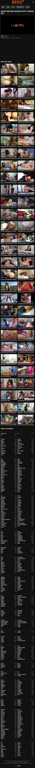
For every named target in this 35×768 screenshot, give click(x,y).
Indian (2, 610)
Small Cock (3, 721)
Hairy (2, 595)
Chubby (19, 505)
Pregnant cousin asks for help (24, 206)
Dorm (2, 539)
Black (2, 478)
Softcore (2, 722)
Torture (19, 753)
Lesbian (2, 640)
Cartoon (2, 500)
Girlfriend (3, 581)
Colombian (20, 511)
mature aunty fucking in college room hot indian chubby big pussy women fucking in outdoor (9, 206)
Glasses (19, 582)
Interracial (3, 613)
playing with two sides (5, 400)
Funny (19, 571)
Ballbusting (20, 463)
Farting (19, 559)
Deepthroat (20, 532)
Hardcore (3, 598)
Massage (19, 650)
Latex (19, 636)
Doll (1, 538)
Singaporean (20, 718)
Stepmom (3, 730)
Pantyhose (20, 682)
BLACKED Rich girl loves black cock (8, 352)
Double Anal (20, 539)
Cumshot (3, 524)
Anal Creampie (21, 444)
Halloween (20, 595)
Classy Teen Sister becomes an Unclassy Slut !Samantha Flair (26, 134)
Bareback (3, 465)
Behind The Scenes (22, 468)
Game (19, 577)
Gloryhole (3, 583)
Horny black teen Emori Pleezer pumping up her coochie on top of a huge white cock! (26, 352)
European (20, 551)
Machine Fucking (21, 647)
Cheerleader (3, 503)
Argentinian (20, 447)
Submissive (3, 734)
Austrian (19, 453)
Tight (2, 750)
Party (2, 684)
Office (2, 671)
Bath (19, 465)
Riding (19, 701)
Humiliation (3, 604)
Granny (2, 587)
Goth (2, 586)
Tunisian (2, 755)
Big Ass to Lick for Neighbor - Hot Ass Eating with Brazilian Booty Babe (9, 243)
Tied (18, 749)
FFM (13, 7)
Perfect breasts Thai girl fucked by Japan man (26, 267)
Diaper (19, 534)
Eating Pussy (3, 547)
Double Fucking (4, 540)
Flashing (2, 566)
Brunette (19, 487)
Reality (2, 700)
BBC (2, 459)
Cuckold (2, 522)
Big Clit (2, 473)
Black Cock (20, 478)
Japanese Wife (4, 624)
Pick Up (19, 685)
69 (1, 434)
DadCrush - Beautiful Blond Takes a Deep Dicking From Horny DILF (26, 146)
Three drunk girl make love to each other (9, 98)
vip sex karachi (4, 73)
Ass (18, 449)
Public (2, 693)
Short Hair (20, 717)
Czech (2, 527)
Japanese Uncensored (22, 622)
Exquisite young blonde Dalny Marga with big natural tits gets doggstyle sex (9, 412)
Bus (18, 490)
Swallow (19, 734)
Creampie (12, 37)
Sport (2, 727)
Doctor (2, 536)
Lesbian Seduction (21, 640)
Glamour (2, 582)
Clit (18, 507)
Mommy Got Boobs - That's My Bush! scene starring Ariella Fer (9, 194)
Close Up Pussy (4, 509)
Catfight (2, 501)
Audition (2, 452)
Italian (19, 615)
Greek (19, 587)
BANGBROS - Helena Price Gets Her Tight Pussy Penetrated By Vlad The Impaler (9, 364)
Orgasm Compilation (22, 674)
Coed (19, 510)
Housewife (3, 603)
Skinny (2, 720)
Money (2, 657)
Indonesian (20, 610)
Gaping (19, 578)
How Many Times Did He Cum (24, 219)
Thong (19, 747)
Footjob (2, 568)
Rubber (19, 704)
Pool (2, 689)
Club (2, 510)
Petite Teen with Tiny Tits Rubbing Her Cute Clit (26, 340)
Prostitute (20, 691)
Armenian (3, 448)
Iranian (2, 614)
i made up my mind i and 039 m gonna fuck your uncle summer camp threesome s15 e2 (26, 255)
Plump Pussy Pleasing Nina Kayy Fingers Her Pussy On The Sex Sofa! (26, 424)
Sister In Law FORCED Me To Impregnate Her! (9, 182)
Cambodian (3, 497)
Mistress (2, 656)
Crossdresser (20, 520)
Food (2, 567)
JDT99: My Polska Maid (6, 376)
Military (2, 655)
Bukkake (19, 489)
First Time (3, 565)
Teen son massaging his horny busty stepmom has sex (26, 110)
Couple (2, 516)
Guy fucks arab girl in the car (24, 243)
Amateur (2, 443)
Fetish (19, 562)
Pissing (19, 686)
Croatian (2, 520)
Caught (19, 501)
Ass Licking (3, 450)
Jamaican (3, 620)
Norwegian (3, 666)
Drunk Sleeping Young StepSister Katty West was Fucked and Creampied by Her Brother (9, 134)
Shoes (2, 717)
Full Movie (3, 571)
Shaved (19, 714)
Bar (18, 464)
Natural (2, 663)
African (19, 439)
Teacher (19, 743)
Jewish (19, 625)
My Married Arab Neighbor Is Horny (25, 73)
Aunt (19, 452)
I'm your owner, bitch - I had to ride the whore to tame (26, 279)
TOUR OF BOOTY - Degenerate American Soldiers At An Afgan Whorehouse (9, 110)
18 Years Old (3, 433)
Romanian (20, 702)
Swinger (2, 736)
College (2, 511)
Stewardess (20, 730)
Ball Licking (3, 463)
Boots (19, 482)
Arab (2, 447)
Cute (19, 526)
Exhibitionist (20, 552)
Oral (18, 673)
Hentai (2, 599)
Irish (18, 614)
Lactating (3, 636)
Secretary (3, 712)
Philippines (3, 685)
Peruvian (19, 684)
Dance (19, 531)
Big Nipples (20, 474)
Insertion (2, 611)
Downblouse (3, 542)
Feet (18, 561)
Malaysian (20, 648)
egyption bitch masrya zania (23, 85)
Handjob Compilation (22, 597)
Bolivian (2, 481)
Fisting (19, 565)
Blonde (2, 480)
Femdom (2, 562)
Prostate (2, 691)
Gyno (2, 591)
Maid (2, 648)
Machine (2, 647)
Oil (18, 671)
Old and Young (4, 673)
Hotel (8, 7)
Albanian (19, 440)
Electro (19, 549)
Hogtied (2, 601)
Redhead (19, 700)
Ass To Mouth (20, 450)
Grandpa (19, 586)
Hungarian (20, 604)
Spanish (19, 725)
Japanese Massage (22, 621)
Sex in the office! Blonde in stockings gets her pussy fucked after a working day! (9, 279)
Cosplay (19, 514)
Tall (1, 742)
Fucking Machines (21, 570)
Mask (2, 650)
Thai (2, 747)
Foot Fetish (20, 567)
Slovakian (20, 720)
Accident (2, 439)
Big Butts (19, 472)
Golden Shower (4, 585)
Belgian (2, 469)
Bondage (19, 481)
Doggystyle (20, 536)
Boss (2, 483)
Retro (2, 701)
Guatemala (3, 590)
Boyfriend (20, 485)
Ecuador (19, 547)
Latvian (19, 638)
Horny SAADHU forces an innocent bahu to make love (9, 388)
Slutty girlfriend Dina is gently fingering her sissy (9, 340)
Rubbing (2, 705)
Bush (2, 491)
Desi (2, 534)
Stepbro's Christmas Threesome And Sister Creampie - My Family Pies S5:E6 (26, 364)
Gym (19, 590)
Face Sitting (20, 557)
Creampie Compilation (5, 519)
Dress (19, 542)
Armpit (19, 448)
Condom (19, 513)
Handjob (2, 597)
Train (19, 754)
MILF (3, 7)
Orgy (2, 675)
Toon (19, 751)
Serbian (19, 713)
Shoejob (19, 716)
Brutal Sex (3, 489)
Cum (19, 522)
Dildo (2, 535)
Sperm (19, 726)
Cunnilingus (3, 526)
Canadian (3, 498)
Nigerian (2, 664)
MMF (19, 646)
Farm (2, 559)
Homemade (20, 601)
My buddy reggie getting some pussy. (8, 231)
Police (2, 687)
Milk (18, 655)
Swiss (19, 736)
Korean (19, 632)
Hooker (2, 602)
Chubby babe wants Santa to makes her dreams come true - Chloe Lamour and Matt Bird (26, 158)
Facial (2, 558)
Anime (19, 445)
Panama (19, 681)
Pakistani (3, 681)
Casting (19, 500)
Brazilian (2, 486)
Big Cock (19, 473)
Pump (19, 694)
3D (18, 433)
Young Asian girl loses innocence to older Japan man (26, 291)
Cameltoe (20, 497)
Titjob (19, 750)
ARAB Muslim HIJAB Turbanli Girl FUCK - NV (26, 182)
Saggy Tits (3, 709)
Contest (2, 514)
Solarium (19, 722)
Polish (19, 687)
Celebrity (2, 502)
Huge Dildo (20, 603)
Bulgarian (3, 490)
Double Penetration (22, 540)
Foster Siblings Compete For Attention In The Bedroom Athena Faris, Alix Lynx (9, 255)
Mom (19, 656)
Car (18, 498)
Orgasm (2, 674)
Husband (2, 606)
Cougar (19, 515)
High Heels (20, 599)
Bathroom (3, 467)
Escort (2, 551)
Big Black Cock (20, 7)
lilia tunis (3, 85)
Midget (19, 654)
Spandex (2, 725)
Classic (2, 507)
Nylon (19, 667)
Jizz (1, 626)
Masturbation (3, 651)
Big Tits (2, 476)
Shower (2, 718)
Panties (2, 682)
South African (20, 723)
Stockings (3, 731)
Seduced (19, 712)
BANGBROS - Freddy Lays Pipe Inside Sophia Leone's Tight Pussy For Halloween (26, 412)
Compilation (3, 513)
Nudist (19, 666)
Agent (2, 440)
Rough (2, 704)
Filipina (2, 563)
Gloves (19, 583)
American (20, 443)
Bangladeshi (3, 464)
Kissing (19, 631)
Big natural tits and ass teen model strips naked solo (9, 170)
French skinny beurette (5, 122)
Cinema (19, 506)
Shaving (2, 716)
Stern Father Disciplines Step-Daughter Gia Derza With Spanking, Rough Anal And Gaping (9, 315)
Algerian (2, 441)
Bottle (19, 483)
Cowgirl (2, 518)
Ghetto (19, 579)
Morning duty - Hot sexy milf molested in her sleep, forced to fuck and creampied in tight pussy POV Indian (9, 267)
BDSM (2, 460)
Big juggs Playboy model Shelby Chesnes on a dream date (9, 146)
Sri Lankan (20, 729)
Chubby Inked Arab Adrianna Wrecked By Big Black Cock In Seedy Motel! (26, 122)
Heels (19, 598)
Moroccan (20, 657)
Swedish (2, 735)
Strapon (19, 731)
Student (19, 733)
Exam (2, 552)
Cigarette (3, 506)
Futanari (2, 572)
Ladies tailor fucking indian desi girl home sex (26, 376)
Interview (19, 613)
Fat (1, 561)
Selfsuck (2, 713)
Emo (2, 550)
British (2, 487)
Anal (2, 444)
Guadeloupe (20, 588)
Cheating (19, 502)
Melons (19, 652)
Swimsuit (19, 735)
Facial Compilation (21, 558)
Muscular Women (21, 659)
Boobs (2, 482)
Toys (2, 754)
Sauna (2, 710)
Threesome (3, 749)
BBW (19, 459)
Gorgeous (20, 585)
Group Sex (3, 588)
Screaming (20, 710)
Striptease (3, 733)
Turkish (19, 755)
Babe (19, 460)
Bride (19, 486)
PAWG (2, 680)
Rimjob (2, 702)
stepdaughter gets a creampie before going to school (26, 231)
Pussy (2, 695)
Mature (19, 651)
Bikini (19, 476)
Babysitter (3, 461)
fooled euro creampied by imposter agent (26, 98)
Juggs (19, 626)
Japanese (20, 620)
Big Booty (3, 472)
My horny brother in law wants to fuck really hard (26, 388)
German (2, 579)
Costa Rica (3, 515)
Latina (2, 638)
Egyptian (7, 37)
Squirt (19, 727)
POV (18, 680)
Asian (2, 449)
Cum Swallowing (21, 523)
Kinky (2, 631)
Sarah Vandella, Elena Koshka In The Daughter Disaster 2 (26, 400)
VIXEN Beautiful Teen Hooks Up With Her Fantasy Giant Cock (26, 170)
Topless (2, 753)
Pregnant (19, 690)
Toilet (2, 751)
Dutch (19, 543)
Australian (3, 453)
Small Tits (20, 721)
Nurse (2, 667)
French (2, 570)
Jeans (19, 624)
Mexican (2, 654)
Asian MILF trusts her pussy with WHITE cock (9, 328)
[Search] (33, 2)
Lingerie (2, 641)
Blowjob (19, 480)
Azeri (2, 454)
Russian (19, 705)
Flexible (19, 566)
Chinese (2, 505)
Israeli (2, 615)
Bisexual (2, 477)
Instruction (20, 611)
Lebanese (20, 639)
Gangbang (3, 578)
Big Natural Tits (4, 474)
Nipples (19, 664)
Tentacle (19, 746)
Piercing (2, 686)
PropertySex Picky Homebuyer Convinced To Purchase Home (9, 303)
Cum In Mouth (4, 523)
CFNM (19, 496)
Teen (19, 745)
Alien (19, 441)
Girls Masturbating (21, 581)
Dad (1, 531)
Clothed (19, 509)
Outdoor (19, 675)
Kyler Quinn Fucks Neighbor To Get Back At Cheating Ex (26, 194)
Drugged (2, 543)
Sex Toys (2, 714)
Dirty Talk (20, 535)
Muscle (2, 659)
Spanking (3, 726)
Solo (2, 723)
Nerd (19, 663)
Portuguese (3, 690)
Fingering (20, 563)
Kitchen (2, 632)
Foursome (20, 568)
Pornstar (19, 689)
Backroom (20, 461)
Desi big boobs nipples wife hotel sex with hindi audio (9, 219)
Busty (19, 491)
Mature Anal (3, 652)
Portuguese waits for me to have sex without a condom (26, 303)
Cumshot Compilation (22, 524)
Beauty (2, 468)
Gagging (2, 577)
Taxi (1, 743)
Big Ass (19, 469)
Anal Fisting (3, 445)
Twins (2, 756)
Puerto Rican (20, 693)
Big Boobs (17, 37)
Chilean (19, 503)
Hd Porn (19, 765)
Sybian (2, 738)
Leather (2, 639)
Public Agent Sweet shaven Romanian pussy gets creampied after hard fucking (9, 291)
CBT (2, 496)
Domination (20, 538)
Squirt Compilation (5, 729)
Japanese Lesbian (4, 621)
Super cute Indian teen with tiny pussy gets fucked (9, 158)
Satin (19, 709)
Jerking (2, 625)
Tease (2, 745)
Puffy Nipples (3, 694)
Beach (19, 467)
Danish (2, 532)
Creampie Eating (21, 519)
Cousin (27, 7)
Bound (2, 485)
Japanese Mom (4, 622)
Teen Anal (3, 746)
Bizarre (19, 477)
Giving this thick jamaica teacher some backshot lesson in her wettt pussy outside (26, 328)
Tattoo (19, 742)
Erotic (19, 550)
